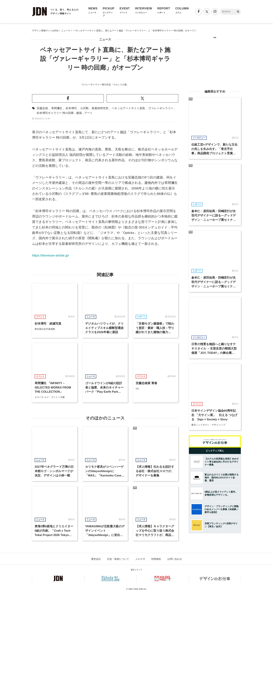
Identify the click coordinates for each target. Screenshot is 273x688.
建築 (79, 206)
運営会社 (96, 652)
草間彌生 (56, 201)
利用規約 (156, 652)
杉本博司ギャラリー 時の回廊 (55, 206)
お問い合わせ (174, 652)
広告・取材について (118, 652)
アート (88, 206)
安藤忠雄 (42, 201)
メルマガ (140, 652)
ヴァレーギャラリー (160, 201)
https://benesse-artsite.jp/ (50, 349)
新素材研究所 (100, 201)
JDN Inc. (143, 682)
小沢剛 (84, 201)
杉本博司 (71, 201)
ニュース (105, 39)
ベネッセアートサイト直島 (128, 201)
